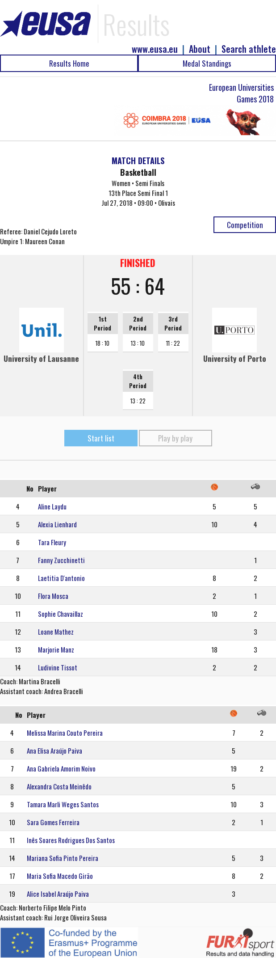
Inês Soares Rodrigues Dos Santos (71, 840)
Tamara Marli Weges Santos (63, 804)
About (199, 49)
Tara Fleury (52, 542)
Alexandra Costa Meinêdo (59, 786)
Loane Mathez (56, 631)
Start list (101, 438)
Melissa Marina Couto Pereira (65, 733)
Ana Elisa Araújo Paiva (54, 750)
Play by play (175, 438)
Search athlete (249, 49)
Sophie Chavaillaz (60, 614)
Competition (245, 224)
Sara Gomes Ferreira (53, 822)
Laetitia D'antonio (61, 578)
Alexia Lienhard (57, 524)
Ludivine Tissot (57, 667)
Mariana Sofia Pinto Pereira (62, 858)
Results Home (69, 63)
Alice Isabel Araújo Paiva (58, 894)
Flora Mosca (53, 596)
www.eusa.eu (155, 49)
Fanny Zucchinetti (61, 560)
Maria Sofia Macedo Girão (60, 876)
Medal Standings (207, 63)
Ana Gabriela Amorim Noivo (61, 768)
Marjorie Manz (56, 649)
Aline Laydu (52, 506)
